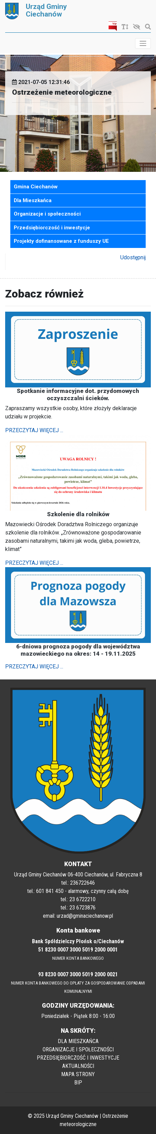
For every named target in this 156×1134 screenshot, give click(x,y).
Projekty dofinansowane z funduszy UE (61, 241)
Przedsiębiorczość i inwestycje (52, 228)
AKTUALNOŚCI (78, 1066)
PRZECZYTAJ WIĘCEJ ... (34, 430)
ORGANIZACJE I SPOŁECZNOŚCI (78, 1049)
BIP (78, 1082)
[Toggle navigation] (143, 43)
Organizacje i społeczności (47, 214)
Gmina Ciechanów (36, 187)
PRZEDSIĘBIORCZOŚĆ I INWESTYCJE (78, 1057)
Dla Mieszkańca (33, 200)
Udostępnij (133, 257)
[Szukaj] (146, 27)
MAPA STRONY (78, 1074)
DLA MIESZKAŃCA (78, 1041)
